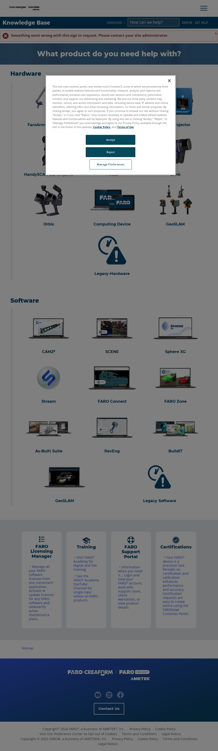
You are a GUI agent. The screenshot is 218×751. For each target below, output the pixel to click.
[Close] (169, 80)
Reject (111, 152)
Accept (110, 139)
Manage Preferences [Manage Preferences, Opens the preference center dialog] (110, 164)
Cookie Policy (101, 127)
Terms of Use (125, 127)
